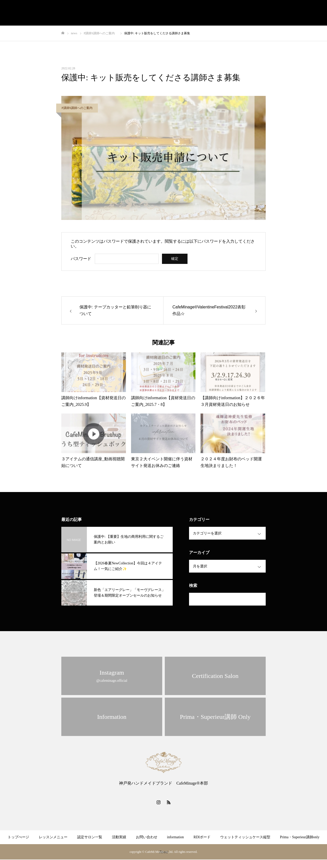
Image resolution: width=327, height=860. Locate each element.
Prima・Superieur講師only (300, 837)
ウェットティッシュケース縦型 (245, 837)
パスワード (81, 258)
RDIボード (202, 837)
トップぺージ (18, 837)
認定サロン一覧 (89, 837)
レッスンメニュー (53, 837)
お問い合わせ (146, 837)
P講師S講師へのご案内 (79, 108)
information (175, 837)
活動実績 (119, 837)
